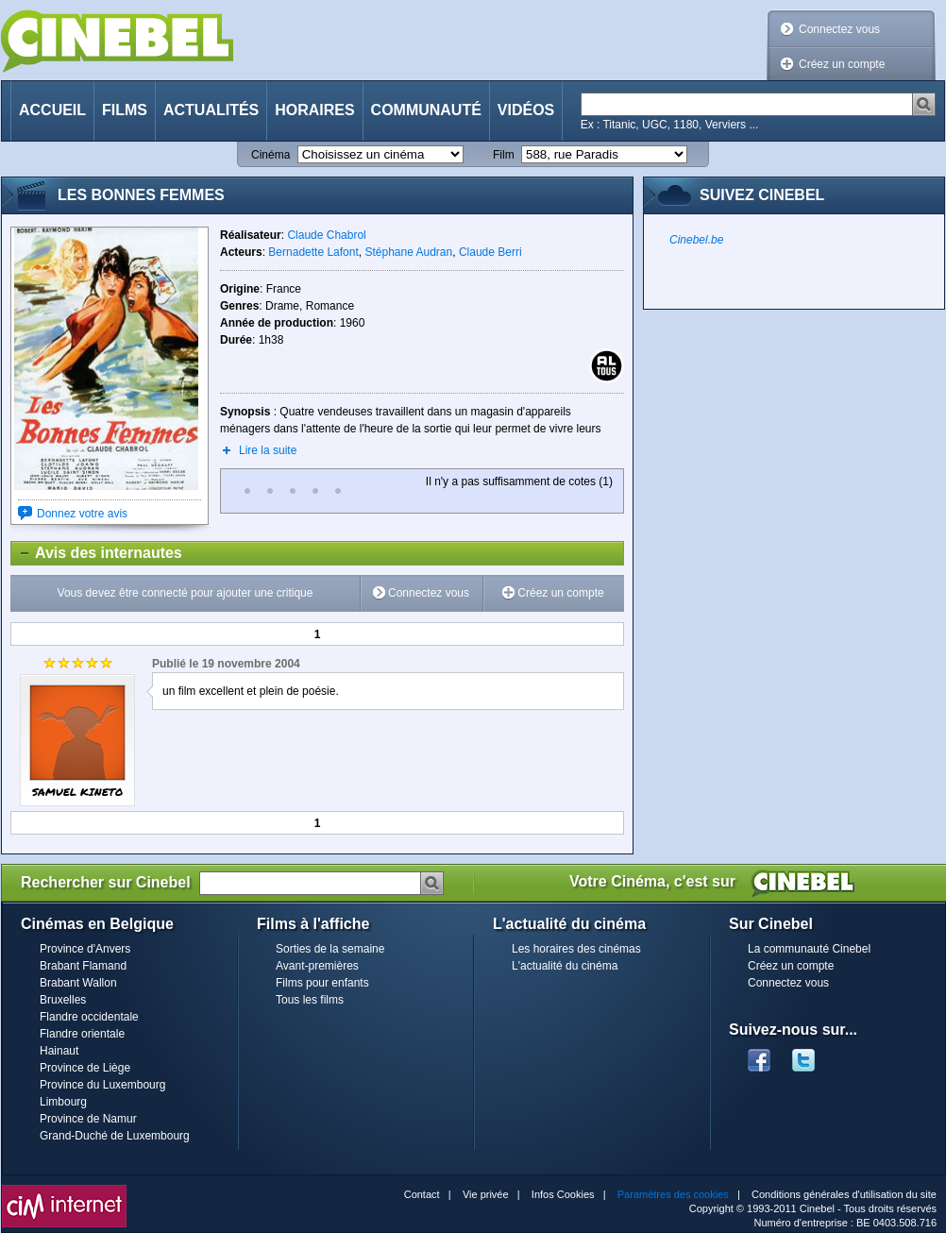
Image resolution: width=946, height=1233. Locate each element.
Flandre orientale (82, 1033)
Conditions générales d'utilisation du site (844, 1194)
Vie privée (486, 1194)
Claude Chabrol (326, 235)
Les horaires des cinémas (576, 948)
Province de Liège (85, 1067)
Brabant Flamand (83, 965)
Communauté (426, 110)
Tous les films (310, 999)
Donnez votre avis (82, 513)
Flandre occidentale (89, 1016)
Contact (422, 1194)
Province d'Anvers (85, 948)
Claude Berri (490, 252)
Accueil (52, 110)
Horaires (314, 110)
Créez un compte (842, 64)
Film (504, 154)
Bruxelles (63, 999)
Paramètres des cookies (673, 1194)
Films (124, 110)
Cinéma (270, 154)
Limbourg (63, 1101)
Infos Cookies (563, 1194)
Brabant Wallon (78, 982)
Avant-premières (317, 965)
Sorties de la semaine (330, 948)
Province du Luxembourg (102, 1084)
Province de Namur (88, 1118)
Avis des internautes (96, 553)
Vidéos (526, 110)
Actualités (211, 110)
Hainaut (59, 1050)
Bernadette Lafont (313, 252)
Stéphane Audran (408, 252)
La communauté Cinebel (809, 948)
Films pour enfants (322, 982)
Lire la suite (267, 450)
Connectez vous (839, 29)
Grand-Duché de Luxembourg (115, 1135)
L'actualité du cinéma (564, 965)
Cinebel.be (696, 239)
